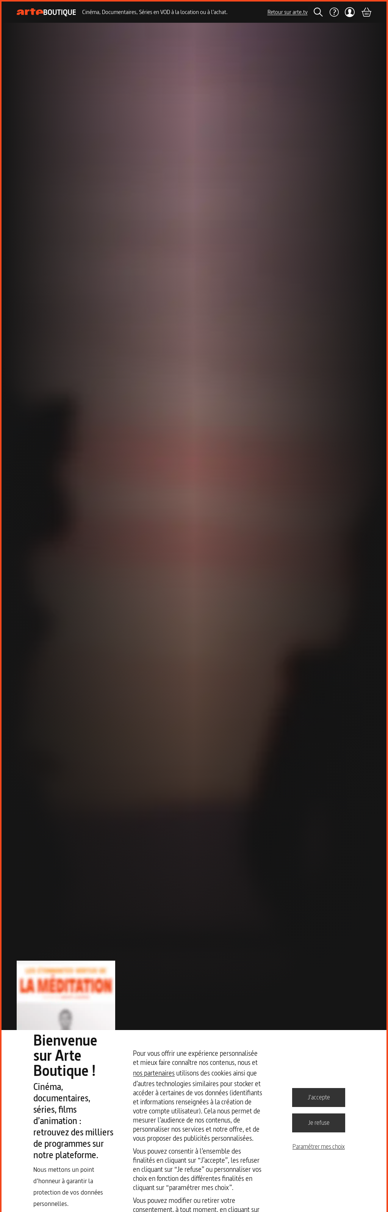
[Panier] (366, 12)
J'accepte (319, 1097)
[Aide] (334, 12)
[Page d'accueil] (46, 12)
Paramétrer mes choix (319, 1146)
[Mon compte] (350, 12)
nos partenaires (154, 1073)
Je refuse (319, 1122)
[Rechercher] (318, 12)
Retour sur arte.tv (288, 12)
